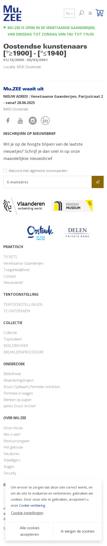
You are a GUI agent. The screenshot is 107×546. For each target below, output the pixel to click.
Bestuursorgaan (16, 440)
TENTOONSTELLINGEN (23, 304)
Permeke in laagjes (18, 393)
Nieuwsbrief (13, 282)
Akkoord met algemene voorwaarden (38, 170)
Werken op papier (18, 399)
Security (10, 473)
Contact (10, 276)
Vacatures (12, 453)
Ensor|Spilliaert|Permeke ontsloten (32, 386)
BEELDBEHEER (16, 345)
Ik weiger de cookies (78, 531)
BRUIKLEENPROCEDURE (24, 352)
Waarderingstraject (19, 380)
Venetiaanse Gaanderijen (23, 263)
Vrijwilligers (12, 460)
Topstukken (13, 339)
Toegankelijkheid (16, 269)
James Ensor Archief (19, 406)
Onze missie (13, 427)
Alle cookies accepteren (29, 531)
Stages (9, 466)
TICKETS (10, 256)
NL (69, 13)
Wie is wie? (12, 434)
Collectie (10, 332)
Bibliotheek (12, 373)
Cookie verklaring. (32, 505)
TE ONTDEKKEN (17, 310)
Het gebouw (13, 447)
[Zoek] (82, 13)
